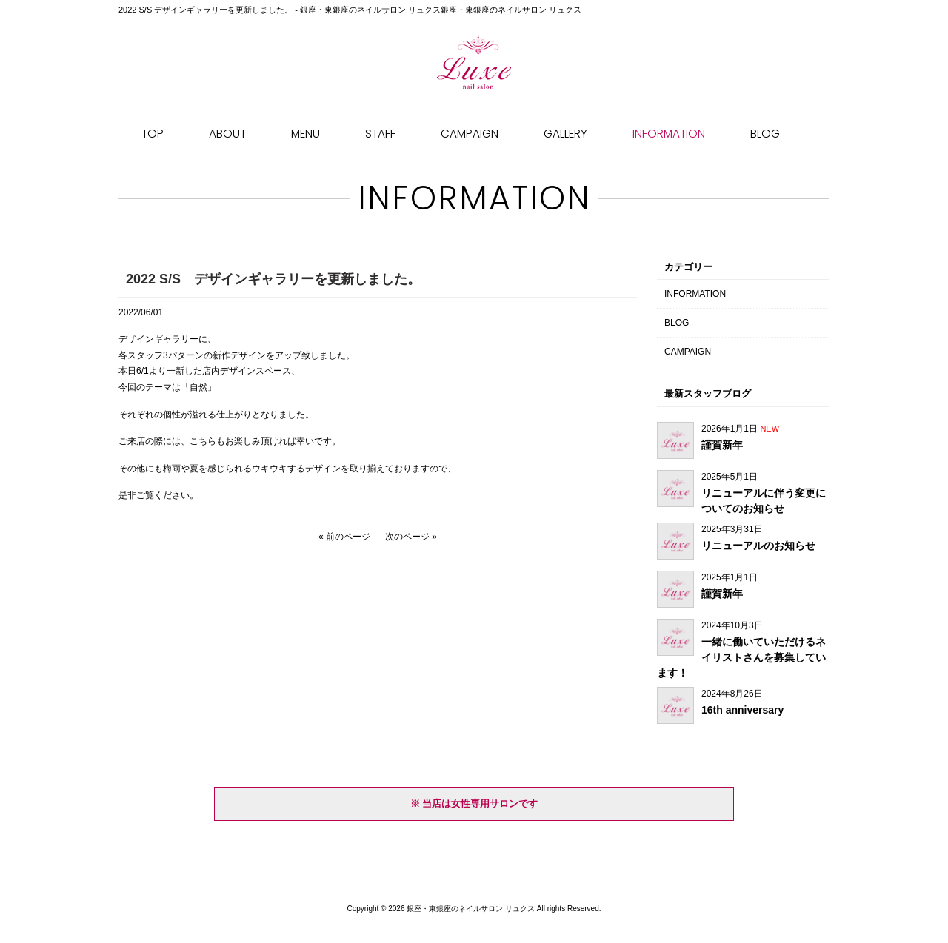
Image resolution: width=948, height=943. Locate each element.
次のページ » (411, 536)
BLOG (676, 323)
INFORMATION (695, 294)
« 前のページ (344, 536)
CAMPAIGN (687, 351)
